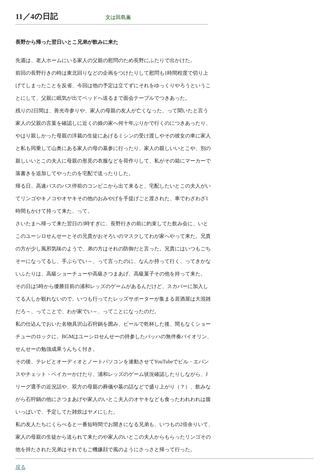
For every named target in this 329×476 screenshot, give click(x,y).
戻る (20, 467)
